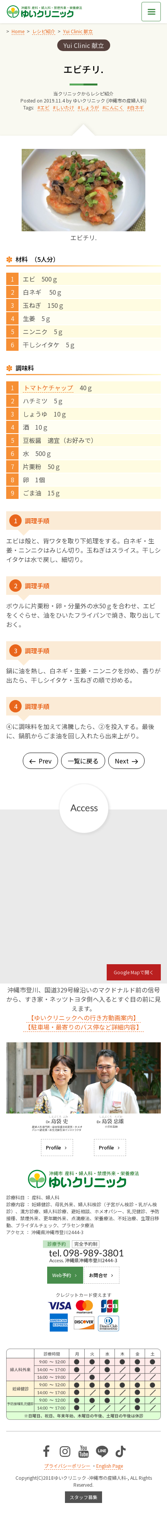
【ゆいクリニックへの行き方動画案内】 (83, 1017)
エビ (44, 107)
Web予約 (65, 1275)
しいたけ (65, 107)
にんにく (114, 107)
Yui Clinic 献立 (83, 45)
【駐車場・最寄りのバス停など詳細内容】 (83, 1026)
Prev (40, 760)
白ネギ (137, 107)
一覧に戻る (83, 760)
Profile (57, 1147)
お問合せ (101, 1275)
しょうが (89, 107)
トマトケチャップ (48, 387)
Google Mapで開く (134, 972)
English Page (109, 1465)
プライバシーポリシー (67, 1465)
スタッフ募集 (83, 1497)
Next (126, 760)
